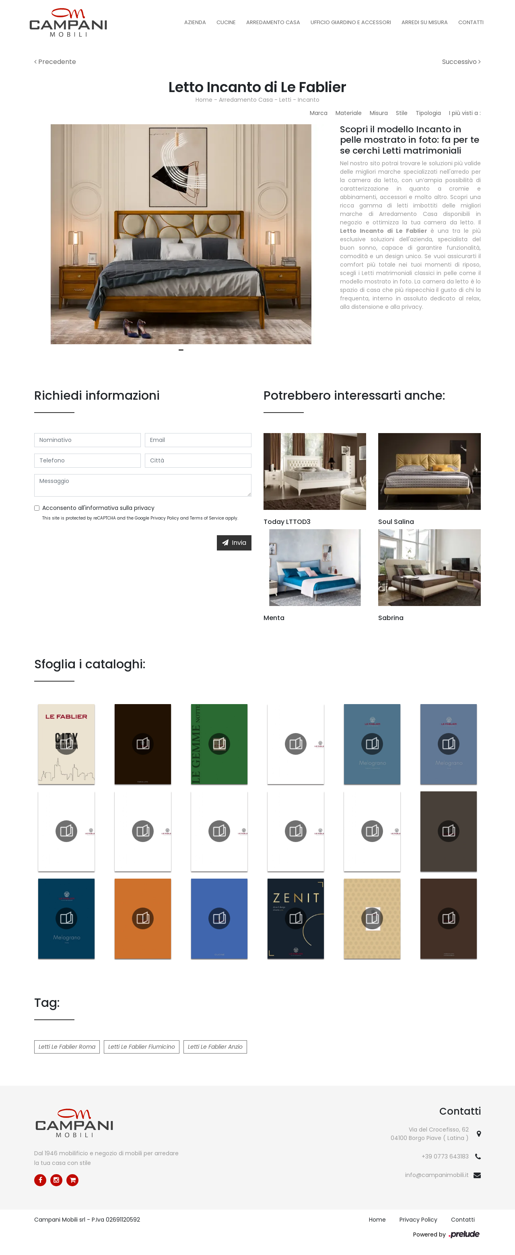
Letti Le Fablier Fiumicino (141, 1047)
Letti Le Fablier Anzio (215, 1047)
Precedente (55, 61)
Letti (285, 100)
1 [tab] (181, 350)
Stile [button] (402, 113)
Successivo (461, 61)
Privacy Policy (164, 518)
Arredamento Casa (273, 22)
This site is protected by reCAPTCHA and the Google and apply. (140, 518)
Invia (234, 542)
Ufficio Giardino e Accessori (351, 22)
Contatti (471, 22)
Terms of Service (207, 518)
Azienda (195, 22)
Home (204, 100)
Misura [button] (379, 113)
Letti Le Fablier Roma (67, 1047)
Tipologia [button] (428, 113)
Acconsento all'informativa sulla (98, 508)
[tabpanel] (181, 234)
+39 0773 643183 (445, 1156)
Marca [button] (319, 113)
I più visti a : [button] (465, 113)
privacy (144, 508)
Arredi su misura (425, 22)
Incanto (308, 100)
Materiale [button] (349, 113)
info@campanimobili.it (437, 1175)
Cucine (226, 22)
